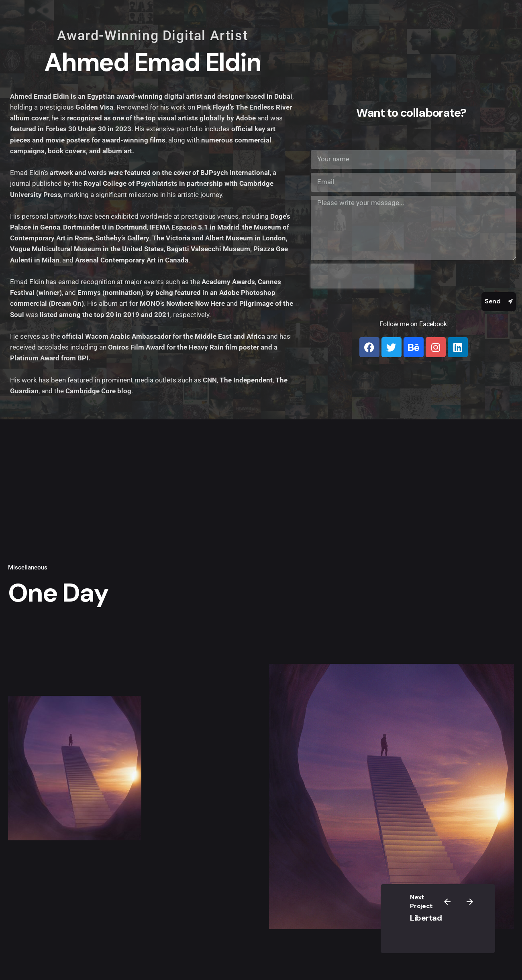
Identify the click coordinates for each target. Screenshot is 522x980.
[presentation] (362, 276)
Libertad (426, 918)
